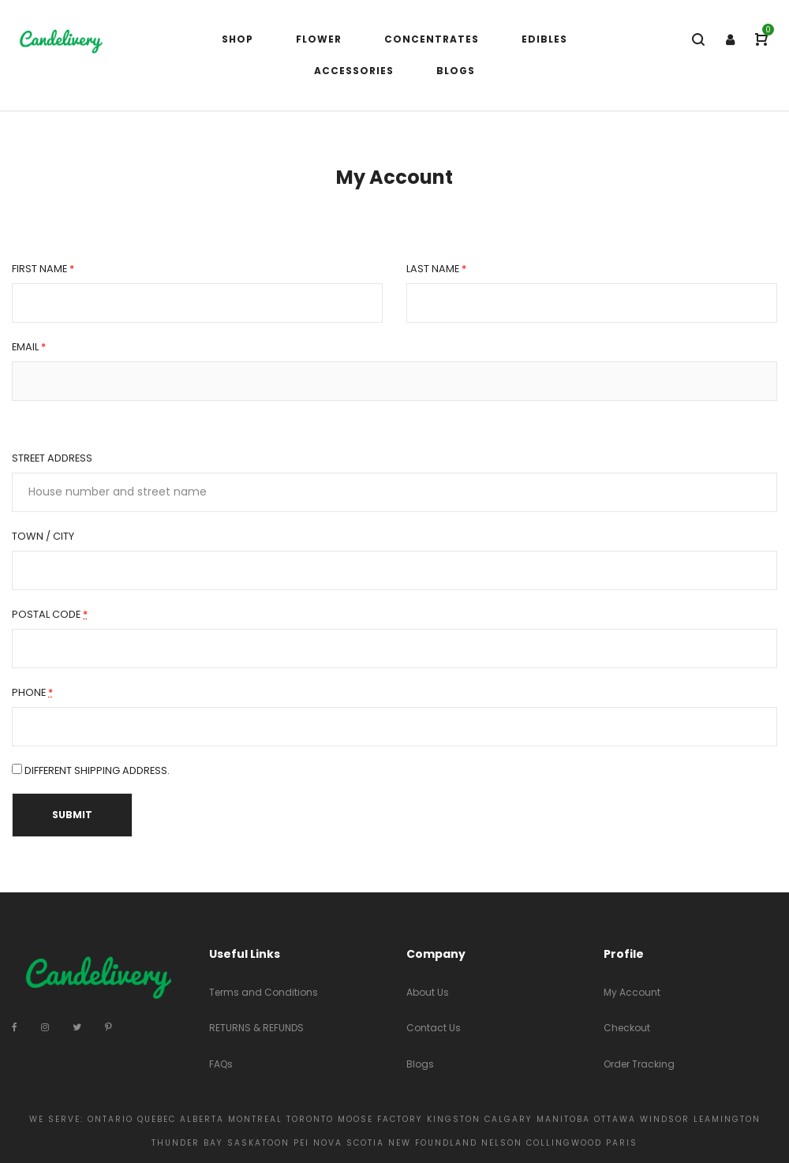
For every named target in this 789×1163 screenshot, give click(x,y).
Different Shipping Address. (91, 770)
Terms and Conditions (263, 992)
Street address (52, 458)
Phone (32, 692)
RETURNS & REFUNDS (256, 1027)
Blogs (420, 1064)
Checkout (627, 1027)
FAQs (221, 1064)
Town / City (43, 536)
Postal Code (50, 614)
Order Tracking (639, 1064)
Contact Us (433, 1027)
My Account (632, 992)
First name (43, 268)
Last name (436, 268)
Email (29, 346)
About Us (427, 992)
